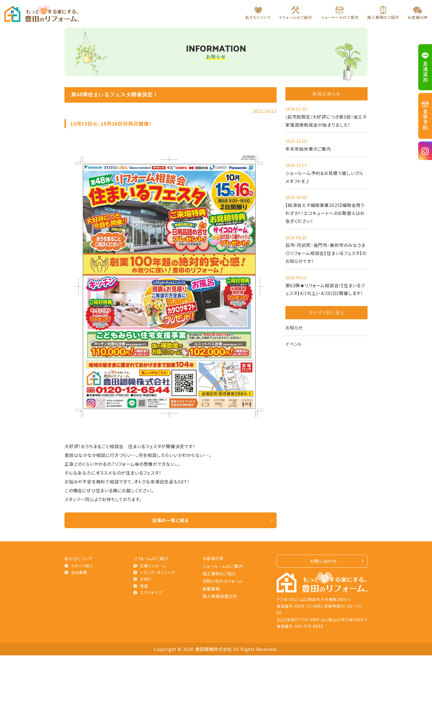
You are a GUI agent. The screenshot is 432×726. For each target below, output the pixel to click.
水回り (146, 579)
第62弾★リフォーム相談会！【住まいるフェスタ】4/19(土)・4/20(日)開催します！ (325, 289)
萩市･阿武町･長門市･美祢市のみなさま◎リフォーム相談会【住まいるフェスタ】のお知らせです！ (325, 253)
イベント (293, 344)
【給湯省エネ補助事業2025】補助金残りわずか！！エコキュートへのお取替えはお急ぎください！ (324, 213)
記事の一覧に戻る (170, 520)
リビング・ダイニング (157, 572)
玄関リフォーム (153, 565)
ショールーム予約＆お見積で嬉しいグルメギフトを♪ (324, 177)
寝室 (144, 586)
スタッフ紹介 (82, 565)
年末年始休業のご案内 (308, 148)
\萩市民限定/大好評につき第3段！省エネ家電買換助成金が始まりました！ (326, 120)
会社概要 (79, 572)
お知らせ (294, 327)
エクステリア (151, 592)
